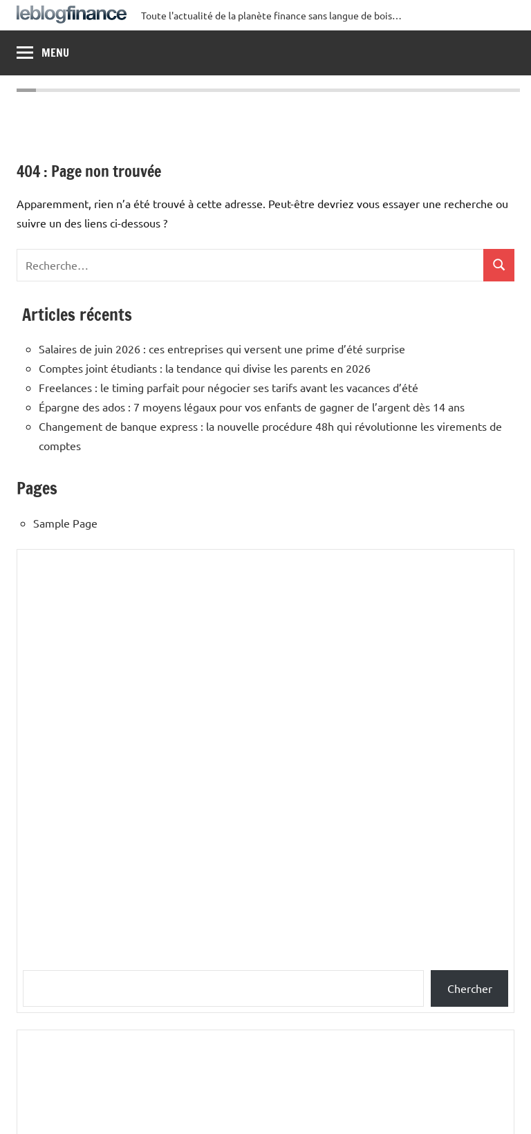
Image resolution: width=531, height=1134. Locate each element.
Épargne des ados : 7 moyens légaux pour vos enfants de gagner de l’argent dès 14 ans (252, 406)
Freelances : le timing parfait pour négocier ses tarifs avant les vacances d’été (228, 387)
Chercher (469, 988)
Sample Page (65, 523)
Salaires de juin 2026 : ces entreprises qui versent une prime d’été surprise (222, 348)
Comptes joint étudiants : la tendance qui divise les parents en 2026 (205, 368)
